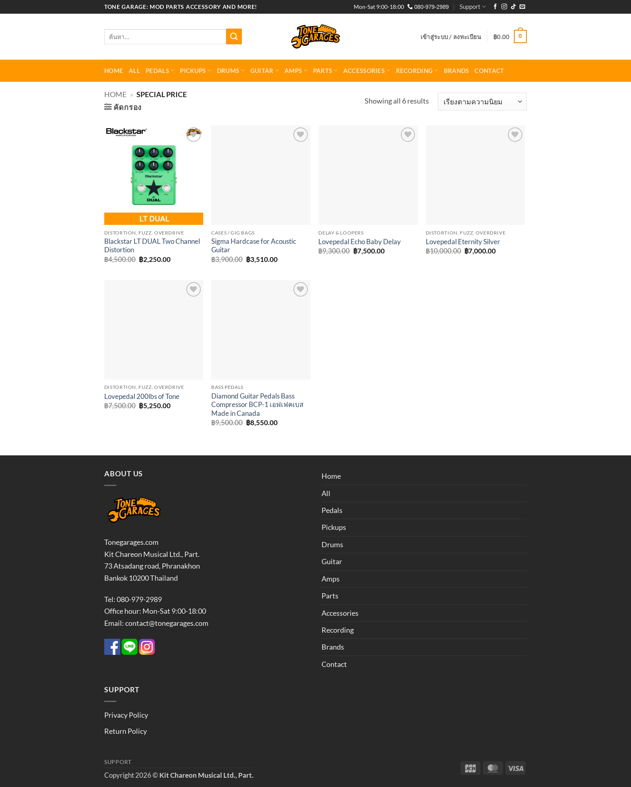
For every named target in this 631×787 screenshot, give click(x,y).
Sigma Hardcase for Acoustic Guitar (253, 245)
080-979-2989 (428, 7)
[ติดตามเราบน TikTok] (513, 7)
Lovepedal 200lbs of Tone (141, 396)
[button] (451, 36)
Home (113, 70)
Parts (325, 70)
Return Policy (125, 731)
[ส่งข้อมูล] (234, 36)
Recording (417, 70)
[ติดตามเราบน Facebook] (495, 7)
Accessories (366, 70)
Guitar (264, 70)
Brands (456, 70)
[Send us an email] (522, 7)
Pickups (195, 70)
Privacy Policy (126, 714)
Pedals (160, 70)
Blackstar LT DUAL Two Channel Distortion (152, 245)
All (134, 70)
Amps (296, 70)
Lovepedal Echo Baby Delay (359, 242)
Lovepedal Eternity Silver (463, 242)
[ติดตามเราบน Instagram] (504, 7)
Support (473, 6)
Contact (489, 70)
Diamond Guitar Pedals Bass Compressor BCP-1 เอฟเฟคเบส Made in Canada (257, 404)
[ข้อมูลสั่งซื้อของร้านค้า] (482, 102)
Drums (231, 70)
